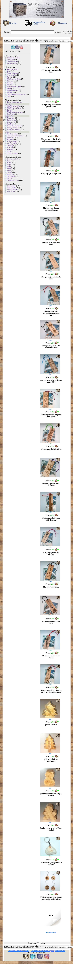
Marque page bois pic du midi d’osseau (51, 519)
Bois (8, 161)
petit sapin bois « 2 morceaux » (51, 760)
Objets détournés (13, 180)
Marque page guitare (51, 587)
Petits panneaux (12, 128)
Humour (10, 77)
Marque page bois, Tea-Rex (51, 449)
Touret (9, 169)
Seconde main (12, 64)
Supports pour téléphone (15, 136)
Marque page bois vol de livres (51, 622)
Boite (9, 151)
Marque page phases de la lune (51, 71)
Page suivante (51, 932)
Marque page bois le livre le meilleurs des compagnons (51, 691)
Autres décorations (13, 130)
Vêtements (10, 149)
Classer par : (53, 41)
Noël (8, 96)
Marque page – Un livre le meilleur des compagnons (51, 140)
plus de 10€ (11, 192)
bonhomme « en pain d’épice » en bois (51, 829)
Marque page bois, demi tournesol (51, 484)
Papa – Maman (12, 73)
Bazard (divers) (12, 153)
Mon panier (62, 23)
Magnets (10, 140)
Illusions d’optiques (14, 79)
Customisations (12, 62)
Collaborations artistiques (16, 94)
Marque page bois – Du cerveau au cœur (51, 347)
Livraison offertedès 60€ (38, 23)
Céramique (11, 176)
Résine (9, 178)
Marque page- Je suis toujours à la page (51, 209)
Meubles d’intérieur (14, 106)
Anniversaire (11, 75)
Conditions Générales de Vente (18, 951)
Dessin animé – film (14, 87)
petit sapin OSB (51, 725)
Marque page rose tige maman (51, 553)
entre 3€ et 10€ (12, 190)
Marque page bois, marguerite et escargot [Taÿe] (51, 313)
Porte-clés (10, 138)
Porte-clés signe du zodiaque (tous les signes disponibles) (51, 898)
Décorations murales (14, 126)
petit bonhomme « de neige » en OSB (51, 795)
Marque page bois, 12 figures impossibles (51, 381)
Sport (9, 89)
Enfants (9, 92)
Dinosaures (11, 81)
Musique (10, 147)
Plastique (10, 174)
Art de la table (12, 134)
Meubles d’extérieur (14, 108)
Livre (9, 167)
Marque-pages (12, 142)
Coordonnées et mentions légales (42, 951)
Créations (10, 60)
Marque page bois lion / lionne (51, 657)
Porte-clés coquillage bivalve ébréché (51, 863)
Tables (9, 110)
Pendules (10, 124)
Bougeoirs (10, 118)
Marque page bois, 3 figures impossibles (51, 416)
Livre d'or (13, 23)
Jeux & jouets (12, 144)
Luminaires (11, 114)
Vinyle (9, 165)
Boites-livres (11, 120)
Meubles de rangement (15, 112)
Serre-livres (11, 122)
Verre (9, 171)
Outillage (10, 145)
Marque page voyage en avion (51, 243)
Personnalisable (12, 91)
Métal (9, 163)
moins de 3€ (11, 188)
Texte (9, 71)
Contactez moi (60, 951)
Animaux (10, 83)
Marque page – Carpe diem (51, 173)
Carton (9, 172)
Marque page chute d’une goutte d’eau (51, 105)
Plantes (9, 85)
